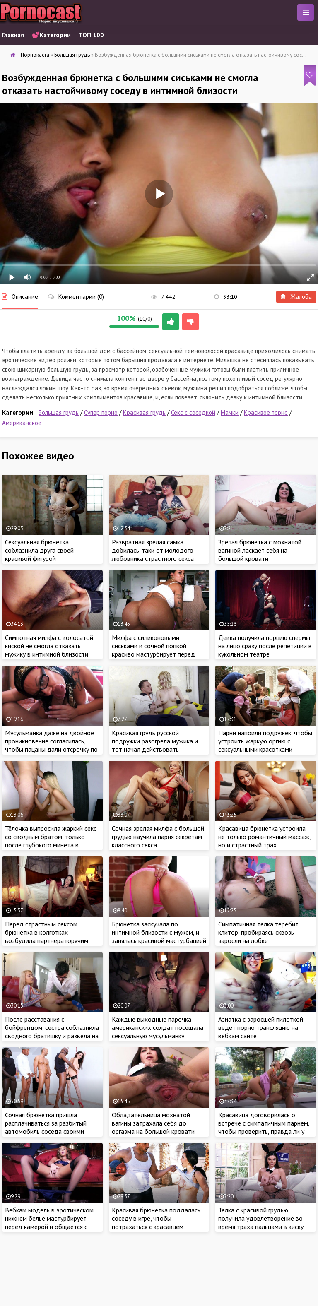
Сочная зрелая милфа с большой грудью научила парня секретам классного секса (158, 836)
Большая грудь (59, 412)
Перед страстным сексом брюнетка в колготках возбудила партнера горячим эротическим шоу (46, 936)
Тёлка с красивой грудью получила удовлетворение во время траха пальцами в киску (261, 1218)
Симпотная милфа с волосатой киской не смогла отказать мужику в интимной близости (49, 645)
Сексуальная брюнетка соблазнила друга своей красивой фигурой (39, 550)
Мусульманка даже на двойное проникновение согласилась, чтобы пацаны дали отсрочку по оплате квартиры (51, 745)
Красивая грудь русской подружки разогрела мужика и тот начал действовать (155, 741)
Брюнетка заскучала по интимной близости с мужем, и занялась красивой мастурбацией (159, 932)
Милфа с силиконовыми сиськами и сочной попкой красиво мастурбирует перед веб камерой (153, 649)
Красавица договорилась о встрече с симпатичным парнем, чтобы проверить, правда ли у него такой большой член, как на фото (264, 1131)
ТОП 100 (91, 35)
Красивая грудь (144, 412)
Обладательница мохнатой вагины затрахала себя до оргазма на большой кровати (153, 1123)
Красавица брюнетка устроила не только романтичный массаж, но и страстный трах (264, 836)
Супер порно (101, 412)
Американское (21, 423)
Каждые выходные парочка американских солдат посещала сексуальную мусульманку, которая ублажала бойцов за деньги (157, 1035)
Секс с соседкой (193, 412)
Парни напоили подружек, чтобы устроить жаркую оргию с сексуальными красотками (265, 741)
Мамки (229, 412)
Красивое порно (266, 412)
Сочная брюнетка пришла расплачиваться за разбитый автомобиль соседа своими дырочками (46, 1127)
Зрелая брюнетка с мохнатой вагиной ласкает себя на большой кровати (259, 550)
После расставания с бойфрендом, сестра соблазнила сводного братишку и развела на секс (52, 1031)
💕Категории (51, 35)
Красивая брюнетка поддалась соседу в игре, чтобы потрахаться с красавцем (156, 1218)
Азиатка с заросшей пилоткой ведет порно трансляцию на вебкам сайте (260, 1027)
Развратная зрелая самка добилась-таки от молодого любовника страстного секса (153, 550)
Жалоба (296, 297)
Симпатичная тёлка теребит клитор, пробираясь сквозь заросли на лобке (258, 932)
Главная (13, 35)
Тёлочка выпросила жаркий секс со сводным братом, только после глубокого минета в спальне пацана (50, 840)
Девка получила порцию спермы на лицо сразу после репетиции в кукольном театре (265, 645)
